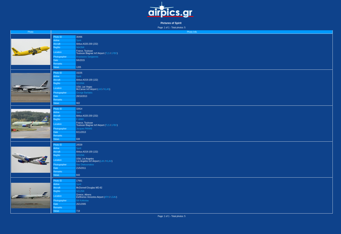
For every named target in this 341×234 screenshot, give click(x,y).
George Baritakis (84, 93)
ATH (107, 197)
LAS (100, 89)
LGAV (113, 197)
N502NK (80, 155)
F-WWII (80, 119)
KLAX (109, 161)
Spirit (78, 40)
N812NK (80, 191)
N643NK (80, 47)
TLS (107, 53)
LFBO (114, 53)
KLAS (107, 89)
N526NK (80, 83)
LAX (102, 161)
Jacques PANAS (84, 128)
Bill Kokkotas (82, 200)
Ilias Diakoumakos (85, 164)
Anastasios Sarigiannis (87, 57)
